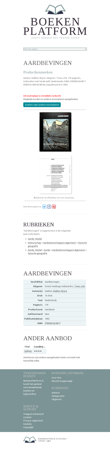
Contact (27, 417)
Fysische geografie (37, 253)
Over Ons (56, 377)
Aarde (47, 250)
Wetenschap (34, 242)
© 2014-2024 (61, 439)
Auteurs (56, 392)
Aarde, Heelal (35, 239)
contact (42, 441)
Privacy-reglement (33, 420)
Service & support (30, 408)
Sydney (28, 351)
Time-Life (79, 286)
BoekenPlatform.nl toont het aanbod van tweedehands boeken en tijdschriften (33, 387)
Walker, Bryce (60, 291)
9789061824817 (53, 323)
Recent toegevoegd (62, 381)
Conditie (39, 346)
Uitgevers (57, 399)
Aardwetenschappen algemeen (59, 242)
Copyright (28, 427)
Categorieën (58, 396)
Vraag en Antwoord (33, 414)
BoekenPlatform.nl (68, 373)
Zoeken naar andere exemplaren (42, 104)
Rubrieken (60, 388)
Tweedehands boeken (34, 374)
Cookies (27, 424)
